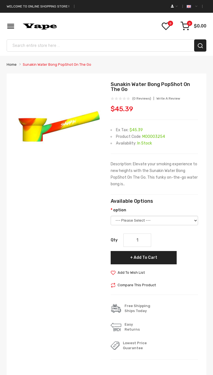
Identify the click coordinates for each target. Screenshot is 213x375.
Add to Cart (145, 257)
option (119, 210)
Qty (114, 240)
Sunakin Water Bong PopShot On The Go (57, 64)
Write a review (168, 98)
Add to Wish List (131, 272)
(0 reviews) (141, 98)
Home (12, 64)
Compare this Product (137, 285)
